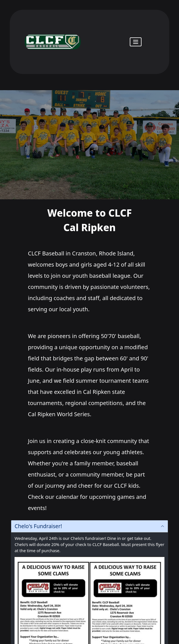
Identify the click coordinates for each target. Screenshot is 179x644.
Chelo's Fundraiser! (38, 526)
